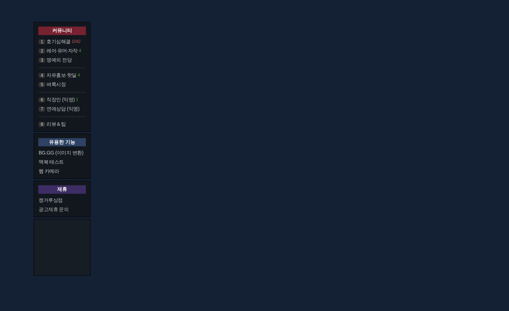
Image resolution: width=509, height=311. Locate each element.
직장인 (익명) (60, 99)
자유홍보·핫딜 (61, 75)
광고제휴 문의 (53, 209)
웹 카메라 (49, 171)
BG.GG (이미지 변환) (61, 153)
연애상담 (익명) (62, 109)
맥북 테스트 (51, 162)
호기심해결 (58, 41)
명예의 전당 (59, 60)
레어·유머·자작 (62, 50)
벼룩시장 (56, 84)
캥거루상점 (51, 200)
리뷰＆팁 (56, 124)
